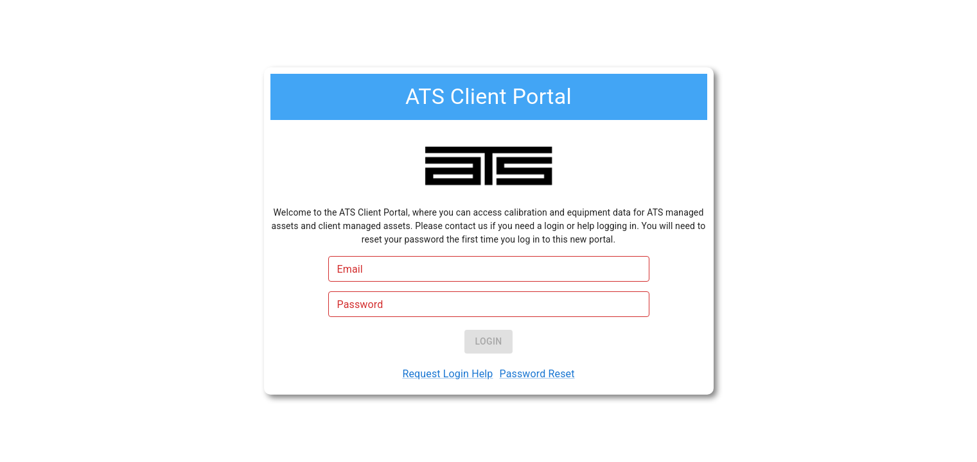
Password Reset (537, 374)
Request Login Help (447, 374)
